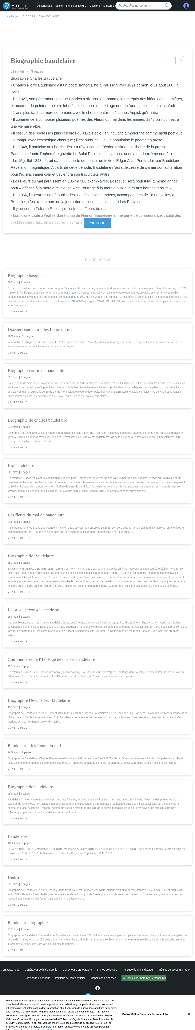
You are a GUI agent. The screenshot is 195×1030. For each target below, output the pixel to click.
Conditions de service (103, 978)
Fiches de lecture (76, 5)
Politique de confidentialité (70, 978)
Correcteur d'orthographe (77, 969)
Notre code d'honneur (37, 978)
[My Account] (186, 5)
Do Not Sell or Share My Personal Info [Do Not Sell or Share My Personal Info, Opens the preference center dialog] (145, 1022)
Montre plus (97, 222)
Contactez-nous (10, 969)
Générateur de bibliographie (41, 969)
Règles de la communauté (174, 969)
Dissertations (44, 5)
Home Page (10, 16)
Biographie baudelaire (41, 16)
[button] (179, 61)
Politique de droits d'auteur (138, 969)
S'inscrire (108, 5)
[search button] (168, 6)
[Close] (189, 1022)
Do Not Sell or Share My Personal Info (143, 978)
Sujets (59, 5)
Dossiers (95, 5)
